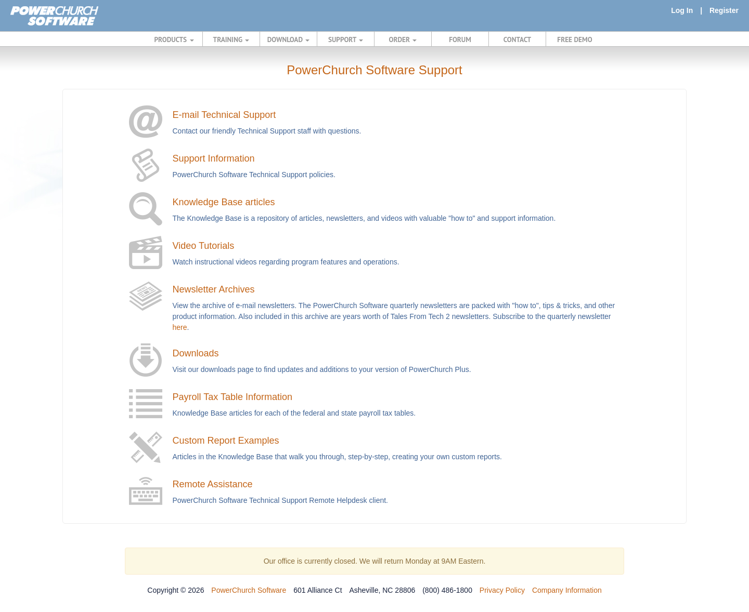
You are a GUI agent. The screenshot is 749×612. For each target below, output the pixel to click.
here (180, 327)
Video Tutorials (204, 246)
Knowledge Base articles (224, 202)
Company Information (567, 590)
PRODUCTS (174, 39)
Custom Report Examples (226, 440)
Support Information (214, 158)
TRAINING (231, 39)
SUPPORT (345, 39)
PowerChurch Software (248, 590)
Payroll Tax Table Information (232, 397)
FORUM (460, 39)
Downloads (196, 353)
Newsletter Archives (214, 289)
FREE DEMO (574, 39)
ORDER (403, 39)
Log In (682, 10)
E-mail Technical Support (224, 115)
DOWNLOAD (288, 39)
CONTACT (517, 39)
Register (724, 10)
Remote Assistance (213, 484)
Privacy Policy (502, 590)
